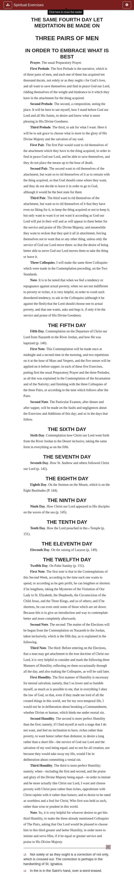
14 (88, 528)
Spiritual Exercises (29, 5)
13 (83, 80)
